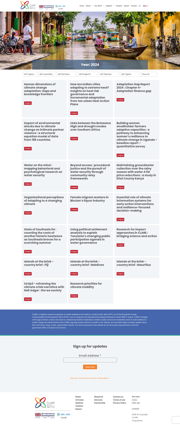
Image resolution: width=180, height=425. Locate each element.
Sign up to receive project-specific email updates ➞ (90, 378)
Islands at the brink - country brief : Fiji (39, 263)
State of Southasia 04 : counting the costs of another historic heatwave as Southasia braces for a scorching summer (43, 236)
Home (82, 6)
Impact (126, 6)
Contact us (118, 396)
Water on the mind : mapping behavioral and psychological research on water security (43, 170)
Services (98, 400)
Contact (134, 6)
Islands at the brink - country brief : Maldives (87, 263)
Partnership (99, 403)
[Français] (146, 6)
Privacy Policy (119, 403)
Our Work (99, 5)
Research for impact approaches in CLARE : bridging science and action (137, 232)
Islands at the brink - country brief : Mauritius (134, 263)
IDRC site (136, 403)
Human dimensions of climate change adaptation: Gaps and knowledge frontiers (40, 89)
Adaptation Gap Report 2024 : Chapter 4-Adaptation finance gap (134, 87)
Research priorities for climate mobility (86, 285)
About (90, 5)
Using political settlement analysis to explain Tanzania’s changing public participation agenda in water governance (90, 236)
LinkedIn (135, 408)
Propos (80, 400)
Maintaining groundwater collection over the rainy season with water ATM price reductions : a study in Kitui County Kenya (136, 171)
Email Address (90, 356)
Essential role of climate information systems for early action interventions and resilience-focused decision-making (135, 203)
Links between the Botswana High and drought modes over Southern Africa (90, 126)
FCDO (134, 400)
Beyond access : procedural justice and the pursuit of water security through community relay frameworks (90, 171)
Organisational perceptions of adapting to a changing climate (44, 200)
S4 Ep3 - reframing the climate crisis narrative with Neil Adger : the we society (44, 287)
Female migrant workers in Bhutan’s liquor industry (89, 199)
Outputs (119, 6)
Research (98, 396)
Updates (110, 5)
